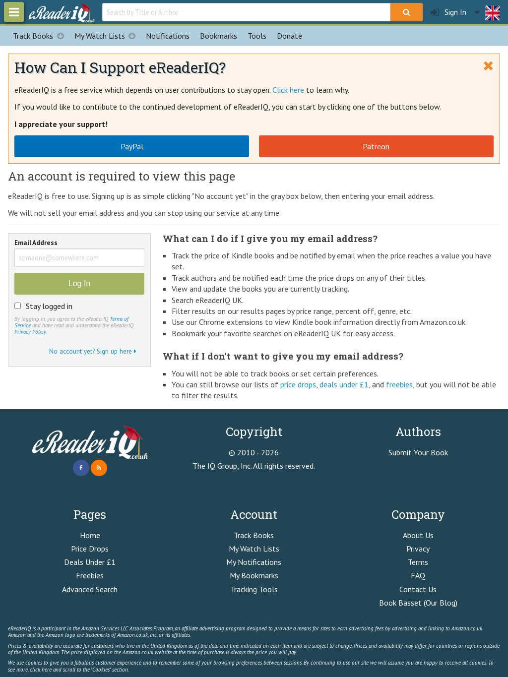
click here (41, 669)
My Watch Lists (107, 36)
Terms (418, 562)
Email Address (36, 243)
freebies (399, 384)
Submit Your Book (418, 452)
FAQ (418, 575)
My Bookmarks (254, 575)
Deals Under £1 (90, 562)
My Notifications (253, 562)
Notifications (168, 36)
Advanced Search (90, 589)
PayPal (132, 146)
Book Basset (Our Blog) (418, 603)
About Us (418, 535)
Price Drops (90, 549)
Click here (288, 90)
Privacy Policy (30, 331)
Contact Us (418, 589)
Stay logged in (49, 306)
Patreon (376, 146)
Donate (289, 36)
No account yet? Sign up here (92, 351)
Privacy (418, 549)
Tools (257, 36)
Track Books (41, 36)
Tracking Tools (254, 589)
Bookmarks (218, 36)
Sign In (448, 12)
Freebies (90, 575)
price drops (298, 384)
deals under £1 (344, 384)
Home (90, 535)
